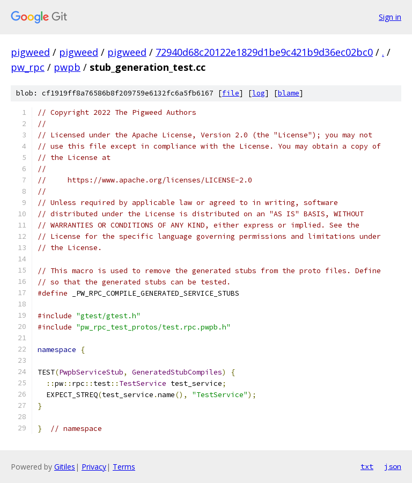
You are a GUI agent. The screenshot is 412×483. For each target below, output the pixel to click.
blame (288, 93)
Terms (124, 467)
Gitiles (64, 467)
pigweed (30, 52)
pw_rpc (28, 67)
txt (366, 466)
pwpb (67, 67)
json (392, 466)
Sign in (390, 17)
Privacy (94, 467)
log (258, 93)
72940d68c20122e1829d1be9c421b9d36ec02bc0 (264, 52)
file (230, 93)
